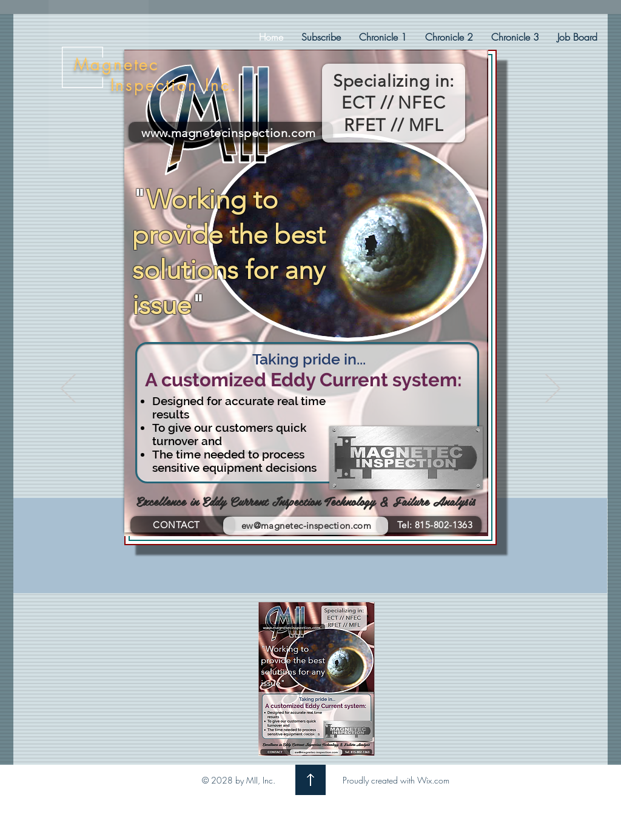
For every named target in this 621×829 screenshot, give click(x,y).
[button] (383, 37)
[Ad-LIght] (305, 734)
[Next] (552, 389)
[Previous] (68, 389)
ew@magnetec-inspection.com (306, 525)
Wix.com (433, 780)
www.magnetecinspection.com (228, 133)
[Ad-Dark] (316, 734)
